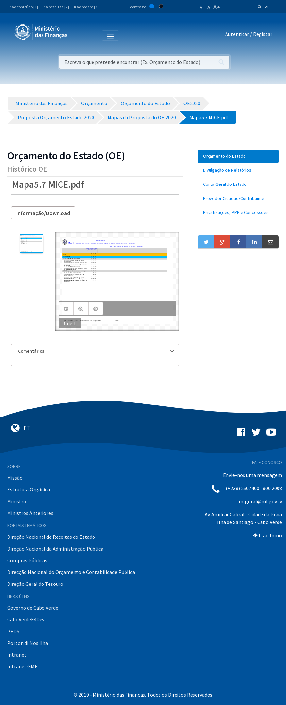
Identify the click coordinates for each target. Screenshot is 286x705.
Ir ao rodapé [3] (86, 6)
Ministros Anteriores (30, 513)
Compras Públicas (27, 560)
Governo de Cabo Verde (32, 607)
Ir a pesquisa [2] (56, 6)
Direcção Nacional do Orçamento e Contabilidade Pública (71, 572)
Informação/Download (43, 213)
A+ (216, 7)
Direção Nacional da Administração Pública (55, 548)
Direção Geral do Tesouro (35, 584)
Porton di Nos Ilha (27, 643)
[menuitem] (238, 156)
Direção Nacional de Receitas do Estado (51, 537)
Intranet (16, 654)
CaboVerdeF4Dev (25, 619)
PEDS (13, 631)
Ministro (16, 501)
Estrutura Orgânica (28, 489)
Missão (15, 477)
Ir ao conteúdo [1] (23, 6)
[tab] (95, 351)
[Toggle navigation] (78, 35)
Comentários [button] (96, 351)
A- (202, 7)
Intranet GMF (22, 666)
